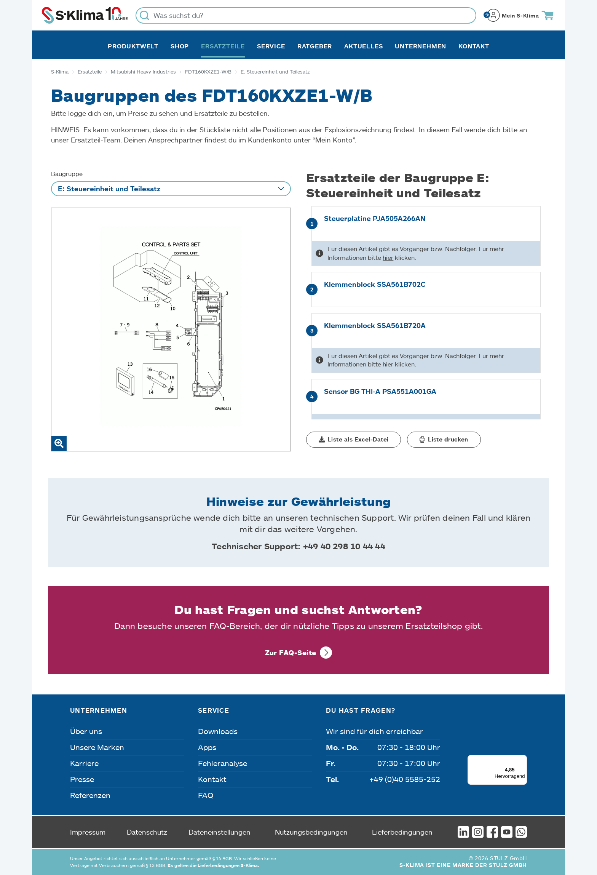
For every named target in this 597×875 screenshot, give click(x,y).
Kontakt (473, 46)
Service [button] (271, 46)
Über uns (86, 731)
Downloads (218, 731)
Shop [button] (180, 46)
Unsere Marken (97, 747)
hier (388, 257)
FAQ (205, 795)
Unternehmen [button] (420, 46)
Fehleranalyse (222, 763)
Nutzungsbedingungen (311, 832)
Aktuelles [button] (363, 46)
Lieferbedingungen (402, 832)
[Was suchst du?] (306, 15)
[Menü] (522, 759)
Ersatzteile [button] (223, 46)
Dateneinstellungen (219, 832)
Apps (207, 747)
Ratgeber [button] (314, 46)
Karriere (84, 763)
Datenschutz (147, 832)
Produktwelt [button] (133, 46)
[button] (353, 440)
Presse (82, 779)
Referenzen (90, 795)
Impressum (87, 832)
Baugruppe (67, 173)
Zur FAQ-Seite (290, 652)
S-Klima (60, 72)
